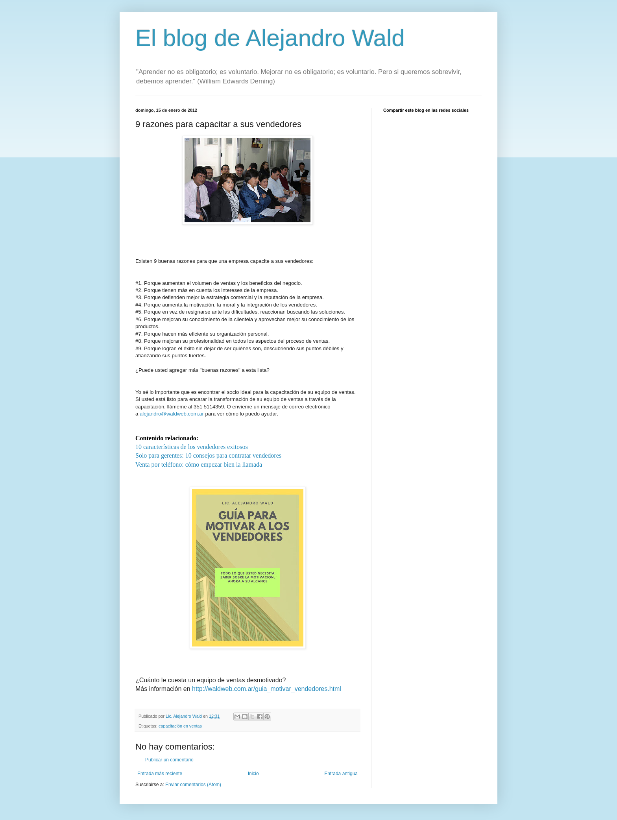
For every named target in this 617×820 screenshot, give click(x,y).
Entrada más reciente (159, 773)
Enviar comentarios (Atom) (193, 784)
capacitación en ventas (180, 726)
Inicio (253, 773)
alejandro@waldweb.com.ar (172, 414)
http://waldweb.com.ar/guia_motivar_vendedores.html (266, 688)
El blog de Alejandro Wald (270, 38)
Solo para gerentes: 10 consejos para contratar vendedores (208, 455)
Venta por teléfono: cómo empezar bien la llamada (198, 464)
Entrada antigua (341, 773)
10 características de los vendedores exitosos (191, 446)
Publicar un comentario (169, 760)
